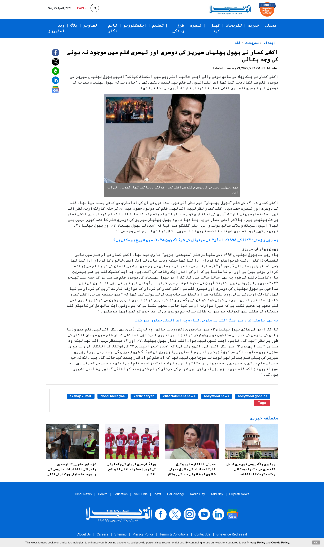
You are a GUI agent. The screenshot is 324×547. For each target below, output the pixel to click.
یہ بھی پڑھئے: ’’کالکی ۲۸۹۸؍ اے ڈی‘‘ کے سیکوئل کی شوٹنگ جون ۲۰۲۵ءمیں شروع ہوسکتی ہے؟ (195, 240)
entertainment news (179, 396)
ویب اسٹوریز (56, 28)
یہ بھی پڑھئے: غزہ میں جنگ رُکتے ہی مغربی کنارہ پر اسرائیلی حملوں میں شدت (206, 320)
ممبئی (271, 25)
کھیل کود (215, 28)
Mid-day (217, 494)
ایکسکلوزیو (134, 25)
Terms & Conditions (174, 534)
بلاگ (73, 25)
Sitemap (120, 534)
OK (316, 542)
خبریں (253, 25)
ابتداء (269, 43)
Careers (102, 534)
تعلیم (158, 25)
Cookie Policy (280, 542)
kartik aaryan (143, 396)
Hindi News (83, 494)
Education (120, 494)
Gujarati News (239, 494)
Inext (157, 494)
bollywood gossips (252, 396)
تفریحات (234, 25)
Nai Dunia (141, 494)
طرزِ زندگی (178, 28)
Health (102, 494)
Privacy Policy (143, 534)
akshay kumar (81, 396)
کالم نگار (112, 28)
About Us (84, 534)
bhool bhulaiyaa (112, 396)
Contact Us (202, 534)
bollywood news (216, 396)
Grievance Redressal (231, 534)
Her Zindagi (175, 494)
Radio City (197, 494)
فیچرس (195, 25)
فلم (237, 43)
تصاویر (90, 25)
